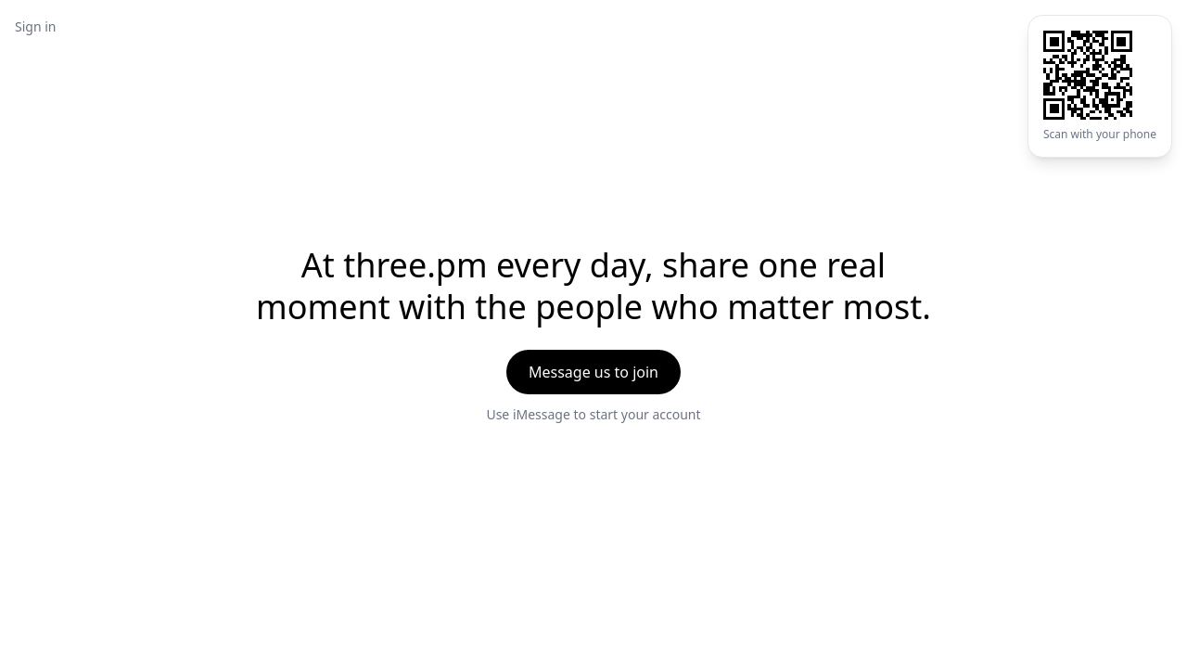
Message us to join (593, 372)
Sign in (35, 26)
